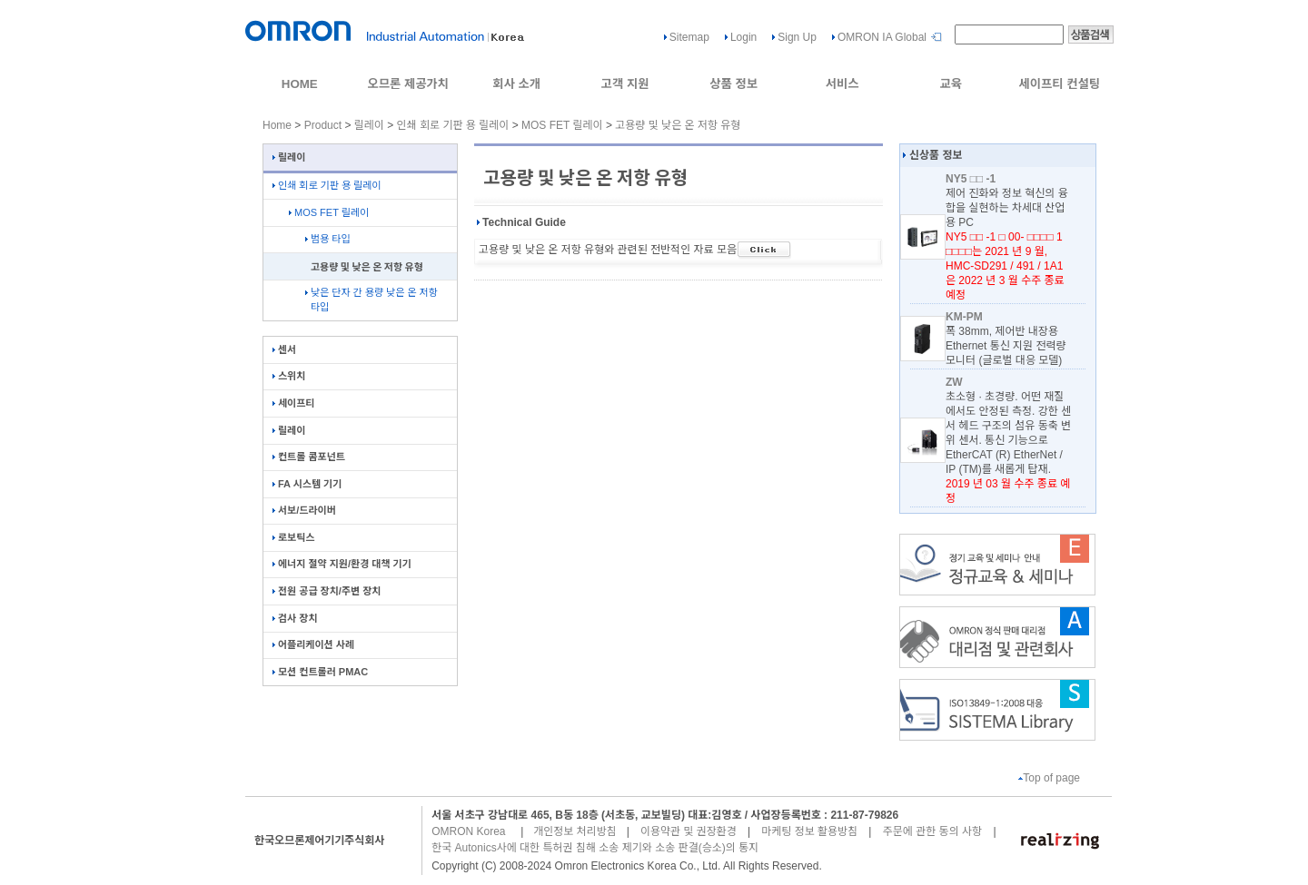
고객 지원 (625, 84)
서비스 (842, 84)
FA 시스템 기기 (307, 483)
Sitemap (689, 37)
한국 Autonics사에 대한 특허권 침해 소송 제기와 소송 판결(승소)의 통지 (594, 847)
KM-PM (964, 316)
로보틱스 (293, 537)
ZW (954, 382)
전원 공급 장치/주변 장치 (326, 590)
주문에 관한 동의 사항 (932, 831)
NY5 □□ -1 (971, 178)
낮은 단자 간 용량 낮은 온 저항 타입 (371, 299)
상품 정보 (733, 84)
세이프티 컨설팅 (1059, 84)
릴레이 (369, 125)
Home (277, 125)
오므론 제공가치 (408, 84)
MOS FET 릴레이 (562, 125)
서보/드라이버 (304, 510)
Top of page (1049, 778)
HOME (300, 84)
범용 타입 (328, 238)
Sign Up (797, 37)
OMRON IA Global (881, 37)
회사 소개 (516, 84)
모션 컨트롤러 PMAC (320, 671)
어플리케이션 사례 (313, 644)
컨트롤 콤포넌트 (308, 456)
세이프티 (293, 403)
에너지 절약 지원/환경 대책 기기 (341, 563)
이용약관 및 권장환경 (688, 831)
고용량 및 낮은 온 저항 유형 (677, 125)
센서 (284, 349)
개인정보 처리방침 (575, 831)
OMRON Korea (468, 831)
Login (743, 37)
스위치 (288, 375)
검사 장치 (295, 618)
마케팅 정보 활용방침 (809, 831)
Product (323, 125)
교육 (950, 84)
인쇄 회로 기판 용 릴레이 (453, 125)
